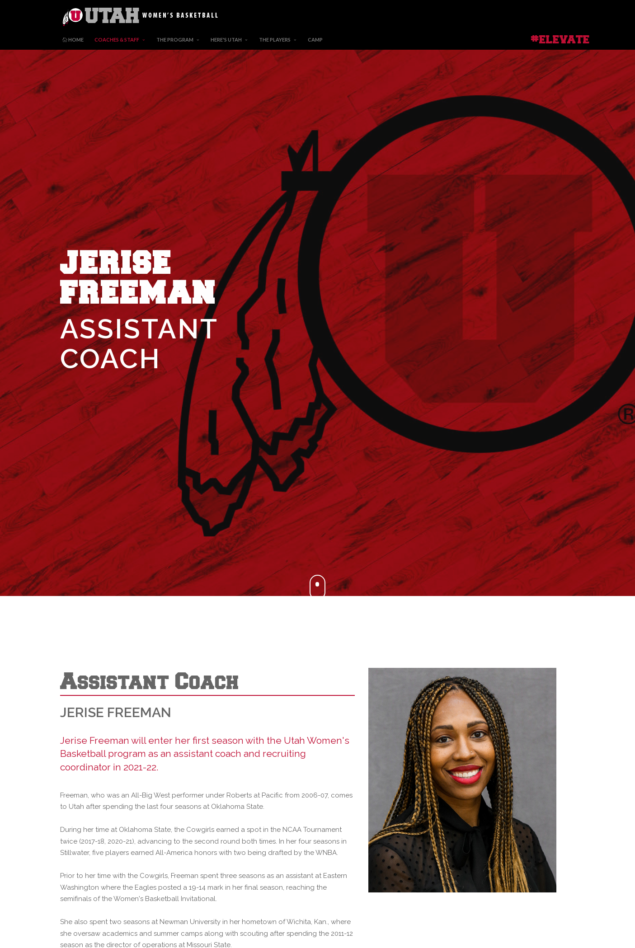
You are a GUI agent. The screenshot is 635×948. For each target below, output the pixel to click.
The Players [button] (275, 39)
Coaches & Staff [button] (116, 39)
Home (73, 39)
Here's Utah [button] (226, 39)
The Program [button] (174, 39)
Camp (315, 39)
